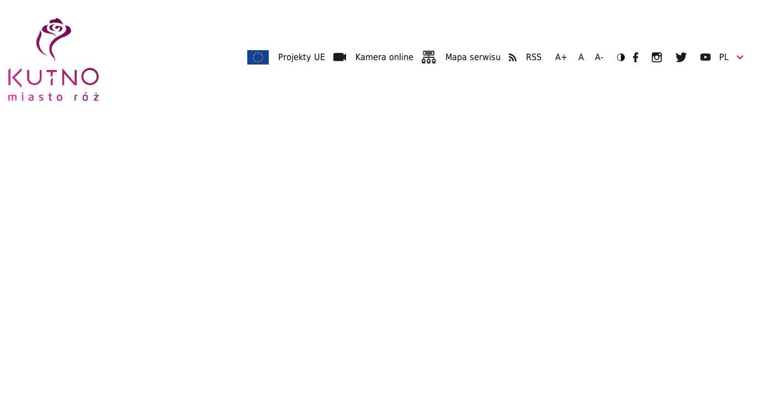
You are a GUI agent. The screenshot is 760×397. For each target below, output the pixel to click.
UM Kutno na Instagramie (657, 57)
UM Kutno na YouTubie (705, 57)
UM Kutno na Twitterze (681, 57)
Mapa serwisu (473, 57)
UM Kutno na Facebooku (635, 57)
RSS (533, 57)
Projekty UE (301, 57)
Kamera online (384, 57)
